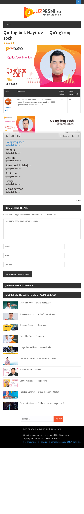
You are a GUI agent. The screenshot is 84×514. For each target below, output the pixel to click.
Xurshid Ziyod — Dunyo (22, 369)
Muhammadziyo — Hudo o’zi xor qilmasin (29, 314)
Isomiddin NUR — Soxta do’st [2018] (27, 302)
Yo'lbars (13, 151)
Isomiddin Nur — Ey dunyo (23, 336)
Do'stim (13, 159)
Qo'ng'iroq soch (14, 143)
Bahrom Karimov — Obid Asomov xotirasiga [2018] (33, 403)
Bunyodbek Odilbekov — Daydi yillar (27, 347)
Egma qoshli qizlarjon (18, 167)
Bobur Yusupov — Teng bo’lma (25, 380)
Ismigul (13, 182)
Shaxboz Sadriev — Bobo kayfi (25, 325)
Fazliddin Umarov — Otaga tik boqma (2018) (31, 392)
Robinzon (13, 175)
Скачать (66, 136)
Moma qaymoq (14, 190)
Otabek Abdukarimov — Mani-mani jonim (29, 358)
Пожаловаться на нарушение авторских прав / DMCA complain (52, 442)
